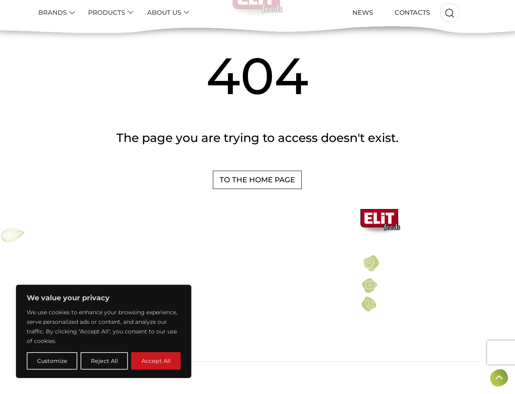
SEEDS (151, 267)
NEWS (258, 277)
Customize (52, 360)
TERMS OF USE (269, 258)
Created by (456, 374)
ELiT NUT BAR (53, 267)
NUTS (149, 258)
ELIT (41, 258)
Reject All (104, 360)
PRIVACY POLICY (271, 267)
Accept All (156, 360)
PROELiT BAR (53, 277)
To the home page (257, 179)
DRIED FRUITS (160, 277)
